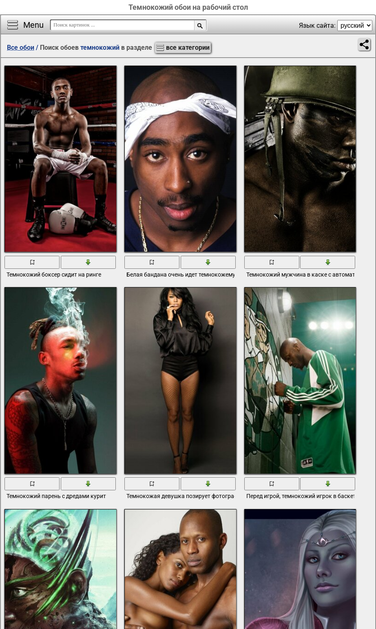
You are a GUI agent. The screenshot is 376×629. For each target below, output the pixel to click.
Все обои (20, 47)
